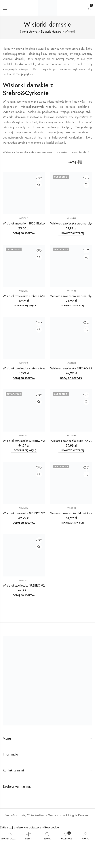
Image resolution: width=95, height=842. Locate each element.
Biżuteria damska (51, 32)
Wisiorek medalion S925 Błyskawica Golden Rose (35, 223)
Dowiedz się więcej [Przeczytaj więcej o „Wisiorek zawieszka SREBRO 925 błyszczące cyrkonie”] (25, 450)
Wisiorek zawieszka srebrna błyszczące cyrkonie (34, 296)
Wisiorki (23, 218)
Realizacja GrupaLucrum (50, 815)
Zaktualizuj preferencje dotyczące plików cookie (29, 827)
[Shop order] (77, 163)
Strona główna (29, 32)
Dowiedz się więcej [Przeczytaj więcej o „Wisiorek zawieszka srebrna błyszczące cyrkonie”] (72, 233)
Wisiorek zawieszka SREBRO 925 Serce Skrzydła (35, 585)
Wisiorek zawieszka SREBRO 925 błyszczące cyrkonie (38, 440)
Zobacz (39, 185)
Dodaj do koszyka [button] (24, 233)
